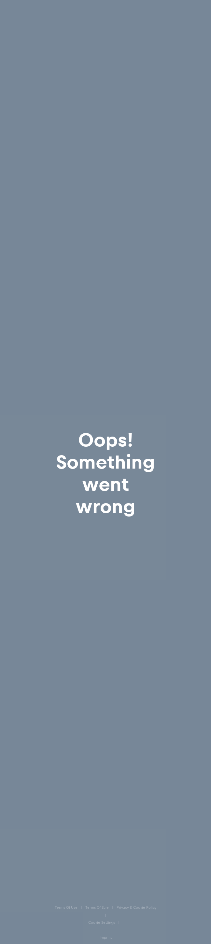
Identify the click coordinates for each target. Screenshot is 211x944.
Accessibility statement (29, 899)
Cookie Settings (22, 858)
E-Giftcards (22, 710)
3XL (187, 354)
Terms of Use (20, 816)
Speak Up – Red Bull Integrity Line (37, 885)
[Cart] (199, 9)
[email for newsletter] (98, 641)
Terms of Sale (20, 830)
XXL (154, 354)
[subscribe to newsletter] (195, 641)
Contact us (21, 723)
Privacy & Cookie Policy (29, 844)
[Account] (176, 9)
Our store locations (31, 736)
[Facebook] (12, 762)
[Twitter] (37, 762)
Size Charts (22, 697)
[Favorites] (187, 9)
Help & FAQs (23, 671)
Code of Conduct (23, 912)
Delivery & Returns (30, 684)
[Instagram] (25, 762)
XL (122, 354)
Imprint (15, 871)
